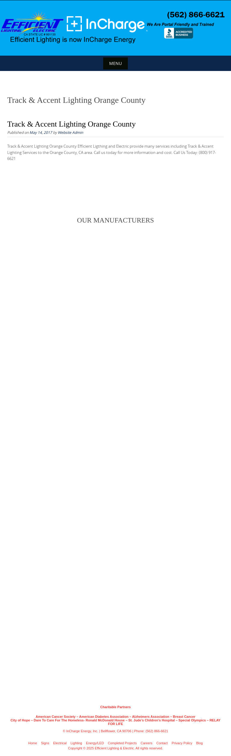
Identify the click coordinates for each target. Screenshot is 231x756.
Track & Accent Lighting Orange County (71, 124)
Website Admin (70, 132)
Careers (146, 743)
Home (32, 743)
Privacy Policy (182, 743)
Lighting (76, 743)
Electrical (60, 743)
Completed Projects (122, 743)
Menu (115, 63)
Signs (45, 743)
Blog (199, 743)
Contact (162, 743)
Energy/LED (95, 743)
